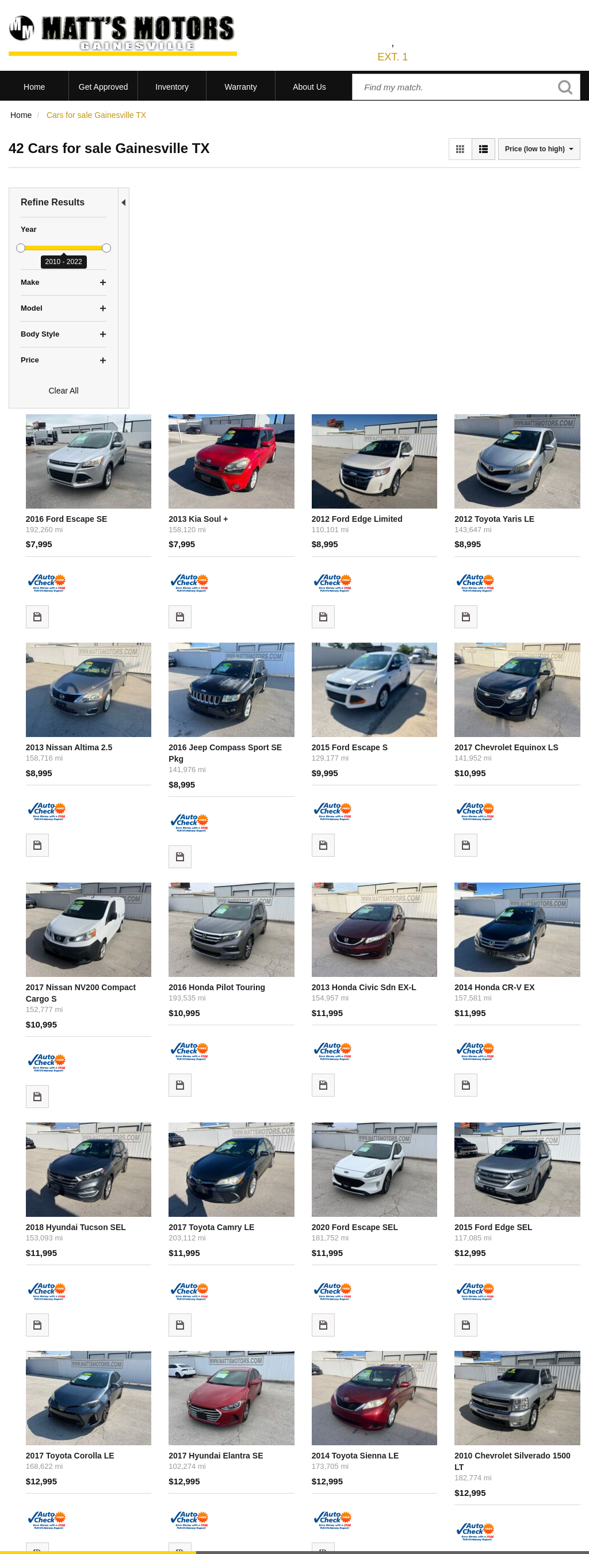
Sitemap (154, 1539)
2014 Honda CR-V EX (521, 690)
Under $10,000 (35, 1474)
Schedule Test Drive (44, 1445)
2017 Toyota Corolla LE (187, 1119)
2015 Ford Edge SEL (520, 905)
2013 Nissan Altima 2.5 (186, 475)
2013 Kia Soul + (285, 272)
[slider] (20, 248)
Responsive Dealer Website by (418, 1543)
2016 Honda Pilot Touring (304, 690)
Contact (92, 1539)
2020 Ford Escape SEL (411, 905)
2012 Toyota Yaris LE (521, 272)
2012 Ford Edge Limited (413, 272)
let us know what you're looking (258, 1287)
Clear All (63, 390)
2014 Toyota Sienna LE (411, 1119)
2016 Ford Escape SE (184, 272)
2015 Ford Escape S (406, 475)
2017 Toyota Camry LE (299, 905)
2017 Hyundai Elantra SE (303, 1119)
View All (23, 1430)
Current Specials (38, 1459)
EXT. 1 (392, 57)
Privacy (122, 1539)
